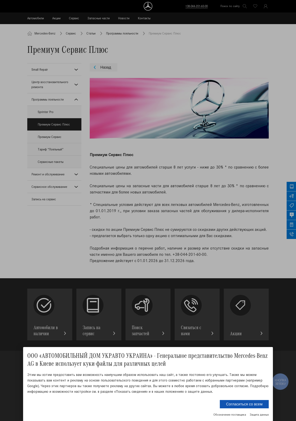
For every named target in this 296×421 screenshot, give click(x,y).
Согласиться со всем (244, 404)
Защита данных (259, 414)
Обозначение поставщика (229, 414)
